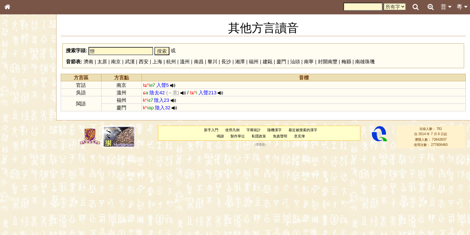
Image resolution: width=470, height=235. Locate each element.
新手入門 (211, 130)
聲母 (13, 171)
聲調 (31, 171)
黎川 (212, 61)
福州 (253, 61)
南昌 (199, 61)
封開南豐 (327, 61)
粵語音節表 (18, 128)
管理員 (260, 144)
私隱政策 (259, 136)
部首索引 (16, 87)
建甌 (268, 61)
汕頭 (295, 61)
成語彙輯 (16, 212)
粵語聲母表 (18, 134)
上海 (157, 61)
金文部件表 (18, 105)
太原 (102, 61)
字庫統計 (253, 130)
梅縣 (346, 61)
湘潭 (240, 61)
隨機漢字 (274, 130)
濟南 (88, 61)
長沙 (226, 61)
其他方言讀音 (20, 183)
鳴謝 (220, 136)
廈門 (281, 61)
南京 (116, 61)
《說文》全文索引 (23, 200)
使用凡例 (232, 130)
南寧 (309, 61)
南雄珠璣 (365, 61)
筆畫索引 (16, 93)
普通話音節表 (20, 177)
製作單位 (237, 136)
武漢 (130, 61)
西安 (144, 61)
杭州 (171, 61)
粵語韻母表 (18, 140)
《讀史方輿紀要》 (23, 206)
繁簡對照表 (18, 218)
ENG (28, 72)
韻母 (22, 171)
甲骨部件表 (18, 99)
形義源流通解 (20, 111)
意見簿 (299, 136)
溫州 (185, 61)
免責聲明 (280, 136)
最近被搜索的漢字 (303, 130)
